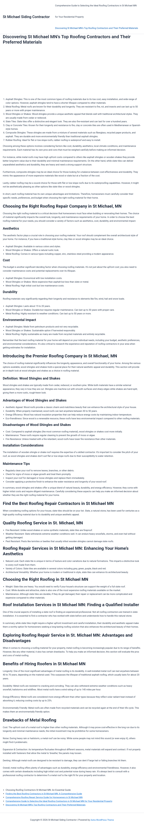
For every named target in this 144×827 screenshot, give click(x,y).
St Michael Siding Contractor (26, 17)
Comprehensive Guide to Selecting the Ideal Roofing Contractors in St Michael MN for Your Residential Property (95, 11)
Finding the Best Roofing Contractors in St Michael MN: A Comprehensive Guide (45, 793)
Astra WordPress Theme (102, 820)
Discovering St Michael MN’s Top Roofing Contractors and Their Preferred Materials (96, 28)
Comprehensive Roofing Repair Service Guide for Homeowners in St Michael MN (46, 797)
